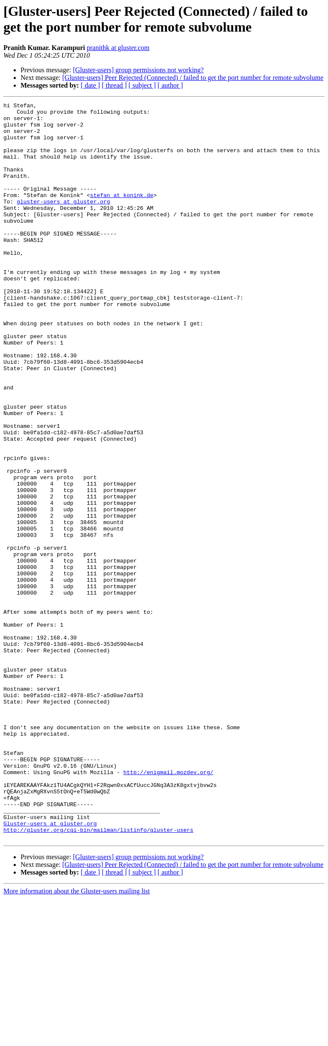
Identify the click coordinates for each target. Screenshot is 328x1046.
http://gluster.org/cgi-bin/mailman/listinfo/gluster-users (98, 976)
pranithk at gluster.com (118, 47)
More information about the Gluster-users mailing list (76, 1038)
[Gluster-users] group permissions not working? (138, 70)
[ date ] (90, 85)
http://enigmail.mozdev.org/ (168, 906)
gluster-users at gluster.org (63, 222)
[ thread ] (114, 85)
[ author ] (170, 85)
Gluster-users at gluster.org (50, 968)
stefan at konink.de (121, 214)
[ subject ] (142, 85)
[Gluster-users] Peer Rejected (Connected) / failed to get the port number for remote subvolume (192, 77)
